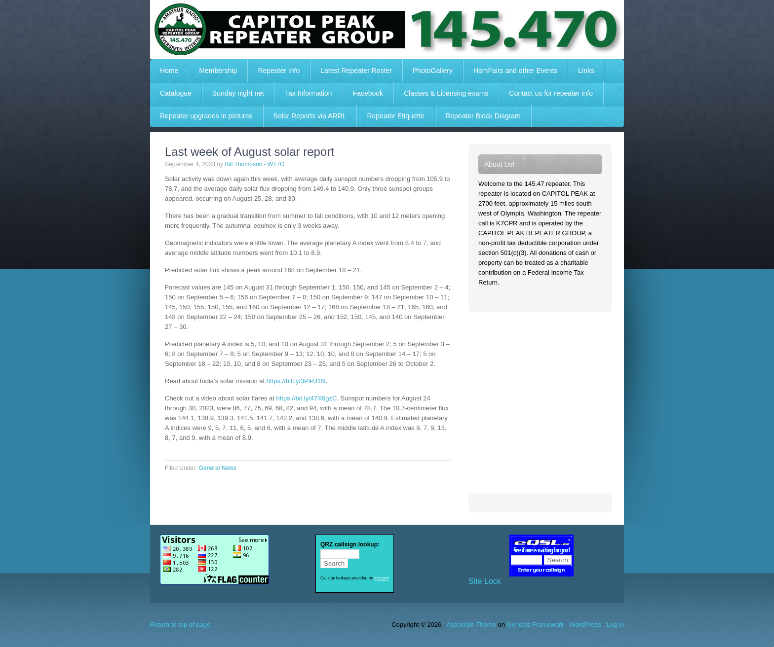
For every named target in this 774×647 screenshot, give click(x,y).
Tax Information (308, 93)
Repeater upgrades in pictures (206, 116)
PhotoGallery (433, 70)
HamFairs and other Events (510, 70)
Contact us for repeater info (551, 93)
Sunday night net (238, 93)
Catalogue (176, 93)
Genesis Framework (535, 624)
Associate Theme (471, 624)
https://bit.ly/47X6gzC (306, 398)
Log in (615, 624)
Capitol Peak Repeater (387, 29)
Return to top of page (180, 624)
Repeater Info (274, 70)
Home (169, 70)
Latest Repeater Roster (356, 70)
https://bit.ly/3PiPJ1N (296, 381)
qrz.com (381, 577)
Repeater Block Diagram (483, 116)
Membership (218, 70)
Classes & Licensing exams (446, 93)
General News (217, 468)
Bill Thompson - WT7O (254, 164)
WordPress (585, 624)
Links (586, 70)
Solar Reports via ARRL (310, 116)
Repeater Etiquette (396, 116)
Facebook (368, 93)
